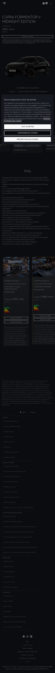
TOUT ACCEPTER (27, 127)
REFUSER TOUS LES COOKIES (27, 139)
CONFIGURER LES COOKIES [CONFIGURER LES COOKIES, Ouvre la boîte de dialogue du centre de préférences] (28, 133)
